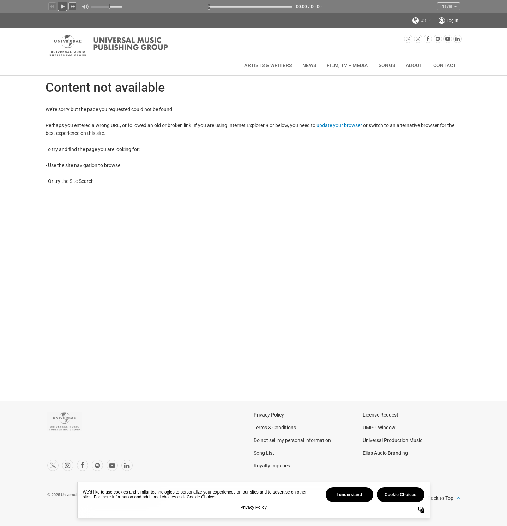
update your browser (339, 125)
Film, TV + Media (347, 65)
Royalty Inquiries (272, 465)
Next (73, 5)
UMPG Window (379, 427)
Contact (445, 65)
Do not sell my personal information (292, 440)
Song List (264, 453)
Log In (452, 20)
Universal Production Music (392, 440)
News (309, 65)
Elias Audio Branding (385, 453)
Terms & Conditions (275, 427)
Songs (387, 65)
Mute (85, 6)
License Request (380, 415)
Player (448, 6)
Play (62, 5)
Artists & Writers (268, 65)
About (414, 65)
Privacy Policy (269, 415)
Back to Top (440, 498)
